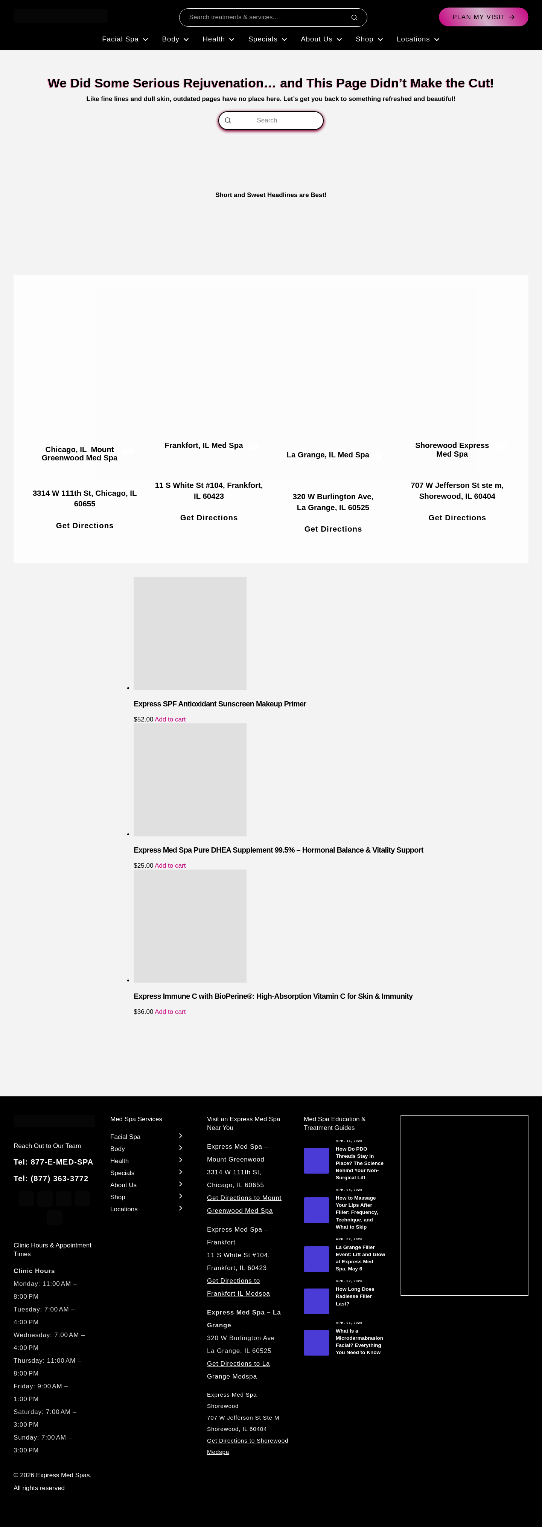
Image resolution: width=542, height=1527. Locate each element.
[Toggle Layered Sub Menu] (148, 1136)
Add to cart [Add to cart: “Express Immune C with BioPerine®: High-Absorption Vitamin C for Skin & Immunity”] (170, 1011)
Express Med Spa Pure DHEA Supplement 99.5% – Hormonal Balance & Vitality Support (278, 850)
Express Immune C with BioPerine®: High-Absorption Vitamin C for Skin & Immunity (273, 996)
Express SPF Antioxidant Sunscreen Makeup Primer (220, 704)
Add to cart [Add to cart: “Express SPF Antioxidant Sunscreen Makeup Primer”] (170, 719)
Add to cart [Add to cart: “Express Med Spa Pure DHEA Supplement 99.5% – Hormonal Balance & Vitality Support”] (170, 865)
